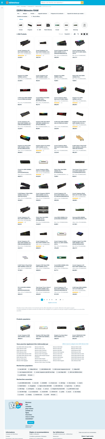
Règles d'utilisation (35, 417)
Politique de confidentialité (36, 422)
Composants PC (31, 6)
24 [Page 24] (60, 299)
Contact (8, 420)
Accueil (18, 6)
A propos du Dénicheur (12, 417)
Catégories (56, 427)
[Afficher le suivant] (63, 300)
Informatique (23, 6)
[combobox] (61, 2)
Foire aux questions (11, 428)
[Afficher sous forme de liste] (84, 34)
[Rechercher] (82, 2)
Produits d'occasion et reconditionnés (63, 429)
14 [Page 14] (55, 299)
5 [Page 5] (51, 299)
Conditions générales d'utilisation (38, 420)
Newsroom (56, 420)
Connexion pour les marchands (14, 426)
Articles (55, 424)
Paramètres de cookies (36, 427)
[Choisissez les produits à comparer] (74, 34)
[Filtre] (2, 7)
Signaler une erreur (52, 302)
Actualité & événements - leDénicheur (63, 417)
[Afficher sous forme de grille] (81, 34)
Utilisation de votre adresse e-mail (32, 409)
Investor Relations (58, 422)
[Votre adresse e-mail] (36, 406)
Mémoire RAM (38, 6)
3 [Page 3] (46, 299)
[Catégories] (2, 2)
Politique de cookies (35, 424)
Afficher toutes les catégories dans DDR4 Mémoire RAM (75, 344)
